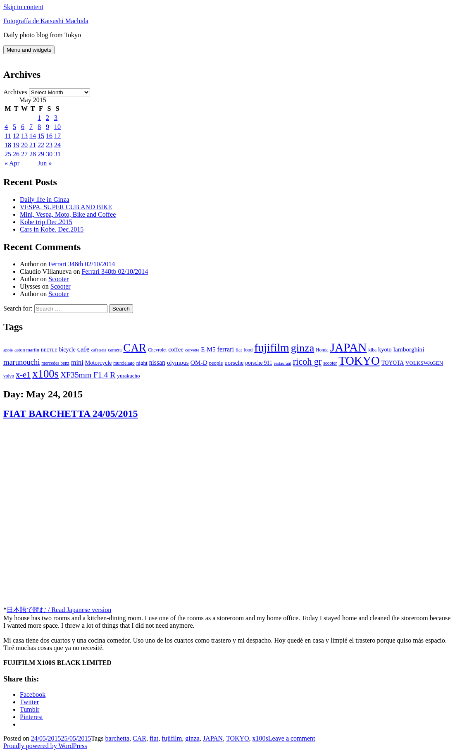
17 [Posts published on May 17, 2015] (57, 135)
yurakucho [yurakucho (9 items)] (128, 376)
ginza (192, 738)
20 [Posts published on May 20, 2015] (24, 144)
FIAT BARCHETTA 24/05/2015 (70, 413)
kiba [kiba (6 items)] (372, 349)
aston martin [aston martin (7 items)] (26, 350)
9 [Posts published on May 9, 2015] (47, 126)
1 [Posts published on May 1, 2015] (39, 117)
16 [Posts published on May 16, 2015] (49, 135)
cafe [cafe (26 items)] (83, 349)
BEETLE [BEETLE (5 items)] (49, 350)
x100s (260, 738)
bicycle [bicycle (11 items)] (67, 350)
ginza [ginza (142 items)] (302, 348)
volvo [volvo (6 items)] (8, 375)
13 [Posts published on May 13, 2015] (24, 135)
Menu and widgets (29, 50)
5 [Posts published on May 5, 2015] (14, 126)
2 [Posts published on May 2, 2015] (47, 117)
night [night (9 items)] (142, 363)
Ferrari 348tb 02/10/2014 (81, 264)
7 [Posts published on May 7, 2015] (31, 126)
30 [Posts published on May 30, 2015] (49, 154)
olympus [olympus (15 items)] (178, 362)
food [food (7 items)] (248, 350)
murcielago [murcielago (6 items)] (123, 363)
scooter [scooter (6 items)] (330, 363)
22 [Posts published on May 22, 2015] (41, 144)
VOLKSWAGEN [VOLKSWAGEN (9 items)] (424, 363)
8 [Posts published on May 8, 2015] (39, 126)
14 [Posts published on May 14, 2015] (32, 135)
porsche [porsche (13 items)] (233, 362)
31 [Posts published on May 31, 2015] (57, 154)
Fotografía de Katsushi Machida (45, 20)
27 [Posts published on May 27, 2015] (24, 154)
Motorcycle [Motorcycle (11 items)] (98, 363)
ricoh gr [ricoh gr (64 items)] (307, 361)
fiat (154, 738)
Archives (15, 92)
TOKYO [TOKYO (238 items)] (358, 360)
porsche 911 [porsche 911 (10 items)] (258, 363)
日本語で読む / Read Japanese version (59, 609)
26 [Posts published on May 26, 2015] (16, 154)
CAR (139, 738)
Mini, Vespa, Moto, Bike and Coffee (68, 214)
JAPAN (213, 738)
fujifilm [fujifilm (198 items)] (271, 347)
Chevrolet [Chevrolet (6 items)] (157, 349)
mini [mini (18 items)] (77, 362)
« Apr (12, 163)
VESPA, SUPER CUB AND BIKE (66, 206)
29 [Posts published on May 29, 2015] (41, 154)
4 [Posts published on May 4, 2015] (6, 126)
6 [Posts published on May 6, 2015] (22, 126)
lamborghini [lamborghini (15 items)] (408, 349)
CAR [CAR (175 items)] (134, 348)
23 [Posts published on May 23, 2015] (49, 144)
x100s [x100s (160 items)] (45, 374)
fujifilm (172, 738)
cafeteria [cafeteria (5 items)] (99, 350)
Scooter (58, 278)
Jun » (45, 163)
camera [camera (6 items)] (114, 349)
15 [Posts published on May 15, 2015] (41, 135)
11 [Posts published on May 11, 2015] (8, 135)
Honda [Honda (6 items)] (322, 349)
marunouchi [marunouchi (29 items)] (21, 362)
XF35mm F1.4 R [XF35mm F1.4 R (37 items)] (87, 375)
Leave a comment (291, 738)
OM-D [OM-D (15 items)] (199, 362)
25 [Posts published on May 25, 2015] (8, 154)
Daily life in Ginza (44, 199)
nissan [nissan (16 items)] (157, 362)
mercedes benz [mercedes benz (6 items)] (55, 363)
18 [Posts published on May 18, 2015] (8, 144)
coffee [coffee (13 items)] (175, 349)
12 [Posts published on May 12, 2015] (16, 135)
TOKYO (237, 738)
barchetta (117, 738)
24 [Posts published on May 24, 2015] (57, 144)
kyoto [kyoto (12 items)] (385, 349)
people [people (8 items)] (216, 363)
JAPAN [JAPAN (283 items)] (348, 347)
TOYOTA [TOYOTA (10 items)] (392, 363)
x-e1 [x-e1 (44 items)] (23, 374)
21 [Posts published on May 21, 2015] (32, 144)
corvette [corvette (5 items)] (192, 350)
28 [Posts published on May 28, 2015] (32, 154)
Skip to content (23, 6)
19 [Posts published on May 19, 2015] (16, 144)
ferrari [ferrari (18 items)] (225, 349)
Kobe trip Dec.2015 (46, 221)
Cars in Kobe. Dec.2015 (51, 229)
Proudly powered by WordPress (45, 745)
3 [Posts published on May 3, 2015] (55, 117)
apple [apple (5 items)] (8, 350)
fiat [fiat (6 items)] (239, 349)
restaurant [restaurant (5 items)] (282, 363)
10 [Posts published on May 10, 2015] (57, 126)
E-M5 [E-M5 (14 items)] (208, 349)
